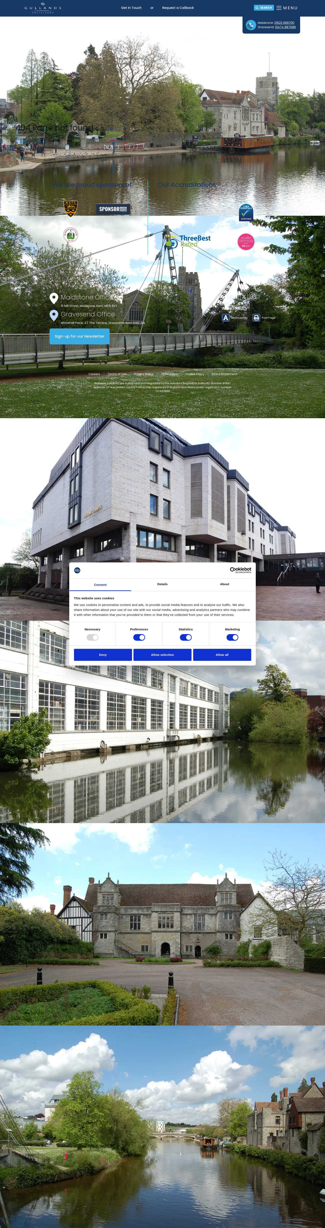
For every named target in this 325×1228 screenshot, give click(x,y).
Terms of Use (117, 374)
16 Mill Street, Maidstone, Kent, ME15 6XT (89, 306)
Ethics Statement (224, 374)
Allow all (222, 654)
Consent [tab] (100, 584)
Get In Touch (131, 8)
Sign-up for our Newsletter (79, 336)
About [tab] (224, 584)
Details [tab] (162, 584)
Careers (94, 374)
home (115, 138)
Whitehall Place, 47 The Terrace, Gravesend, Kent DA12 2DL (103, 323)
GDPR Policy (169, 374)
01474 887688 (285, 27)
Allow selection (162, 654)
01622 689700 (284, 23)
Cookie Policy (194, 374)
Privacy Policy (144, 374)
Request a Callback (178, 8)
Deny (103, 654)
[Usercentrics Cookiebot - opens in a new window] (233, 570)
